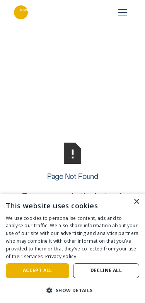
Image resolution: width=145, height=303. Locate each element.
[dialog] (72, 248)
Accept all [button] (37, 270)
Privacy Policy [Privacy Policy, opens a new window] (60, 256)
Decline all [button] (106, 270)
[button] (72, 290)
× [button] (136, 202)
